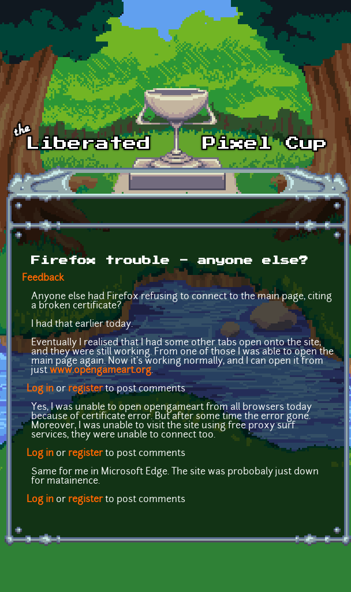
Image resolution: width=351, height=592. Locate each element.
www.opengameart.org (100, 370)
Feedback (43, 278)
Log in (40, 389)
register (85, 389)
